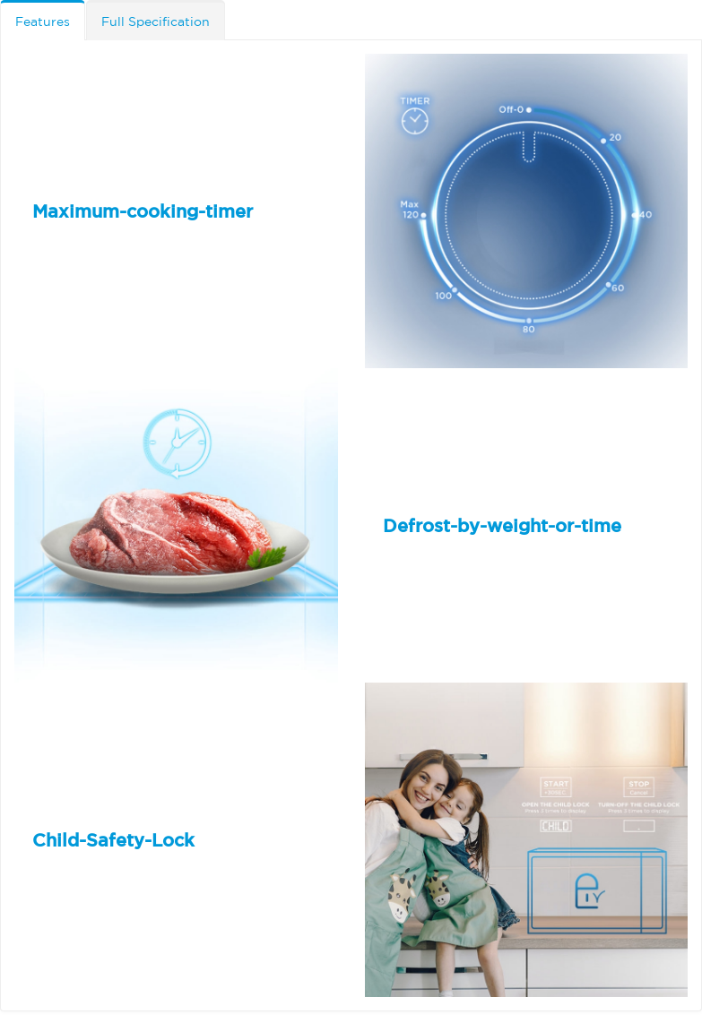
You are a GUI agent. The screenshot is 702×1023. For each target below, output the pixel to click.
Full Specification (155, 21)
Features (42, 21)
